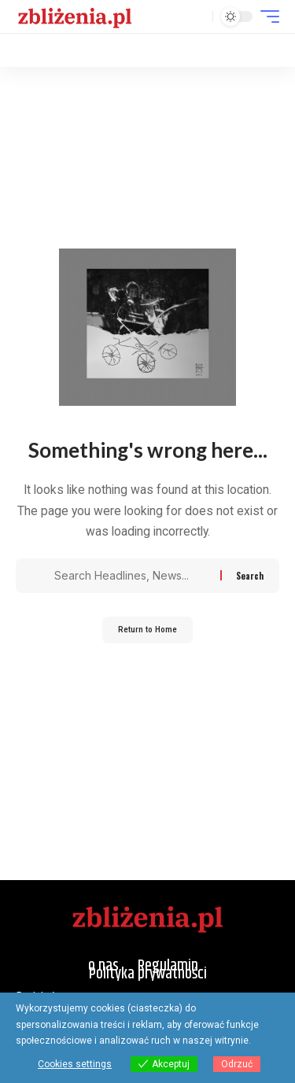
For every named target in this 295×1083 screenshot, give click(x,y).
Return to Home (147, 629)
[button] (197, 16)
